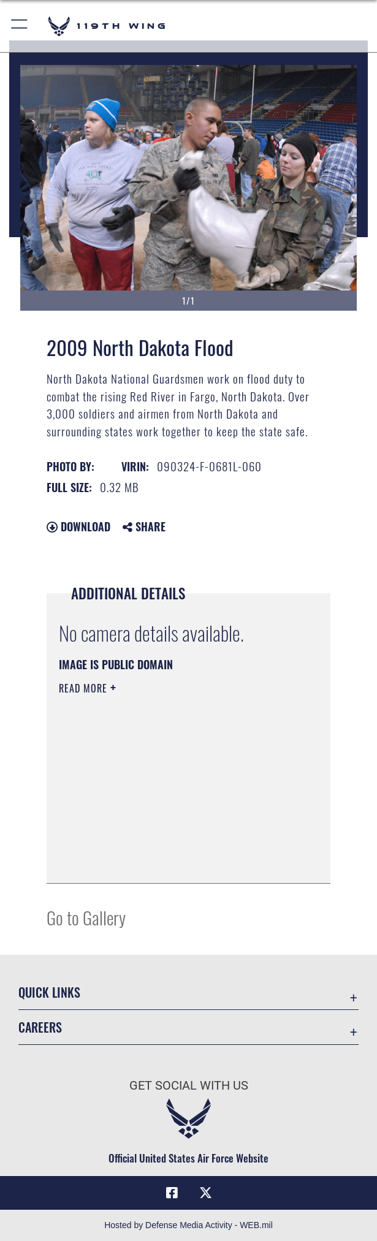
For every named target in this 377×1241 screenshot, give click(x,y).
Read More (84, 688)
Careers (40, 1027)
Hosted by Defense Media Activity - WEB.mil (188, 1225)
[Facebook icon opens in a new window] (171, 1193)
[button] (20, 26)
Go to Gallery (86, 917)
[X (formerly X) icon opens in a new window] (205, 1193)
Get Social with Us (188, 1085)
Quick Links (49, 992)
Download (78, 526)
